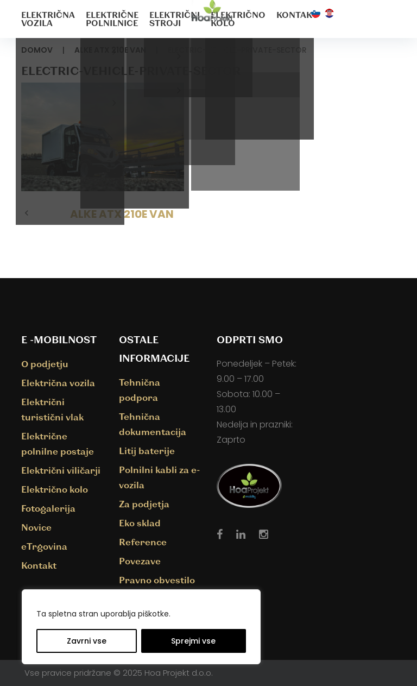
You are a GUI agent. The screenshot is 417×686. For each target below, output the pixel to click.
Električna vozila (48, 19)
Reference (143, 542)
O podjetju (44, 363)
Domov (37, 50)
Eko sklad (140, 523)
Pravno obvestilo (157, 580)
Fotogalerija (48, 508)
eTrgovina (44, 546)
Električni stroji (174, 19)
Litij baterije (147, 450)
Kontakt (297, 15)
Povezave (140, 561)
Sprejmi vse (193, 640)
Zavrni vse (86, 640)
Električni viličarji (60, 470)
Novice (36, 527)
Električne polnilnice (112, 19)
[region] (141, 626)
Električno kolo (238, 19)
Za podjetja (144, 504)
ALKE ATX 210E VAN (110, 50)
